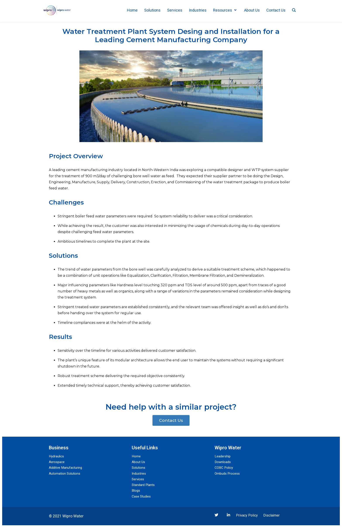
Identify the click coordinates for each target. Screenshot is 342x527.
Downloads (223, 462)
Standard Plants (144, 484)
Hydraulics (57, 456)
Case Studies (142, 496)
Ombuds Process (228, 473)
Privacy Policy (247, 515)
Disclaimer (271, 515)
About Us (139, 462)
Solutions (139, 467)
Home (136, 456)
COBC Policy (224, 467)
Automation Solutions (65, 473)
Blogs (136, 490)
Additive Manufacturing (66, 467)
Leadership (223, 456)
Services (138, 479)
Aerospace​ (57, 462)
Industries (139, 473)
